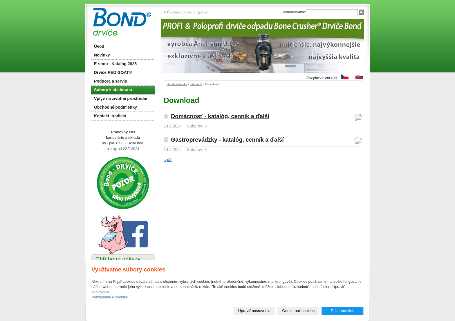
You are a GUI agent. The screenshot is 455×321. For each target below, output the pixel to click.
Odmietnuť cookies (298, 311)
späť (168, 159)
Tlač (204, 12)
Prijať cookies (342, 311)
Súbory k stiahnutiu (113, 89)
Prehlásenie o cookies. (110, 297)
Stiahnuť (196, 84)
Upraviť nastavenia (254, 311)
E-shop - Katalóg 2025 (115, 63)
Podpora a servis (110, 81)
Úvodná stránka (177, 84)
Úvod (99, 46)
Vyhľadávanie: (294, 12)
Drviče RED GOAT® (113, 72)
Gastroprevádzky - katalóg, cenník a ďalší (227, 139)
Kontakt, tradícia (110, 116)
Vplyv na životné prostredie (120, 98)
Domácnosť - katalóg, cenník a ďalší (220, 116)
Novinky (102, 55)
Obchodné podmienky (115, 107)
